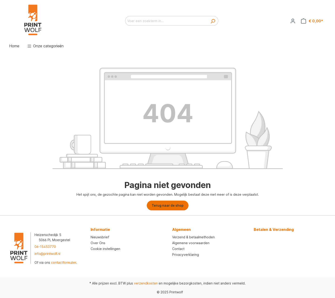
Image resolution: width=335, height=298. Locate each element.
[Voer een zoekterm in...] (166, 21)
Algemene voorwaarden (190, 243)
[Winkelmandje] (312, 21)
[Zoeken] (212, 21)
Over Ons (98, 243)
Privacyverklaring (185, 255)
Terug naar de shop (168, 205)
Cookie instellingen (105, 249)
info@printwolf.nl (47, 254)
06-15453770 (45, 247)
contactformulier (63, 262)
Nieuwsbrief (100, 237)
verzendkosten (146, 283)
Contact (178, 249)
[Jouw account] (292, 21)
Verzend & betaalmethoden (193, 237)
